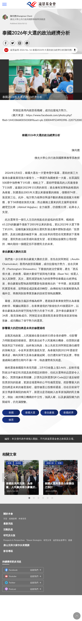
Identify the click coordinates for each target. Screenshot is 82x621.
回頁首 (77, 616)
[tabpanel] (21, 477)
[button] (5, 43)
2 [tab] (34, 498)
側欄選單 (4, 4)
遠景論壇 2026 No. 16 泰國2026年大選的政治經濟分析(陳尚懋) (38, 50)
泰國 (11, 412)
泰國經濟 (68, 412)
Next (77, 477)
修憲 (11, 419)
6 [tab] (52, 498)
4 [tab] (43, 498)
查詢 (77, 4)
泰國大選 (30, 412)
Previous (5, 477)
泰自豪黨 (49, 412)
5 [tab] (48, 498)
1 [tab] (29, 498)
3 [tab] (38, 498)
